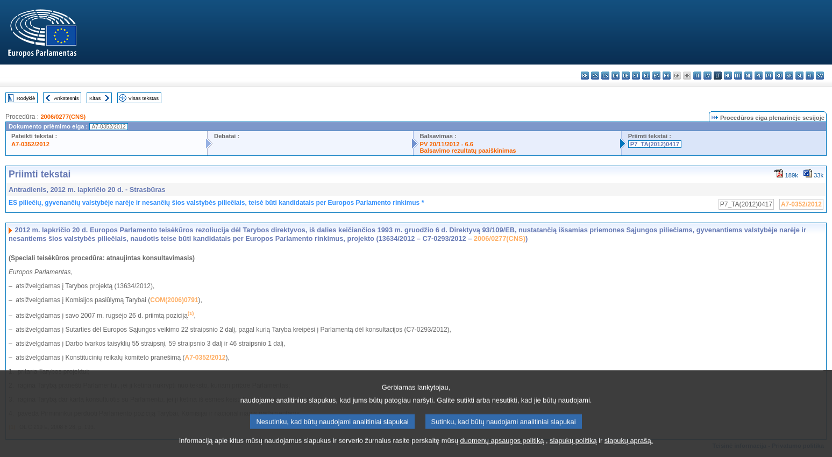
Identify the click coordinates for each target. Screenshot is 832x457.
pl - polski (759, 76)
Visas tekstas (144, 98)
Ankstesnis (66, 98)
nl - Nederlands (748, 76)
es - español (595, 76)
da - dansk (615, 76)
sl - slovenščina (799, 76)
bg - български (585, 76)
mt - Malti (738, 76)
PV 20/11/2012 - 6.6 (447, 144)
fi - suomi (810, 76)
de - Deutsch (626, 76)
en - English (656, 76)
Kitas (95, 98)
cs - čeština (605, 76)
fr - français (667, 76)
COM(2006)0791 (174, 300)
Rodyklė (26, 98)
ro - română (779, 76)
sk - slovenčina (789, 76)
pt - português (769, 76)
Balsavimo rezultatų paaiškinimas (468, 150)
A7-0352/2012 (30, 144)
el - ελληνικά (646, 76)
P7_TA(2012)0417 (654, 144)
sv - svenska (820, 76)
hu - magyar (728, 76)
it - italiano (697, 76)
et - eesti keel (636, 76)
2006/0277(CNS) (63, 116)
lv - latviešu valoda (707, 76)
